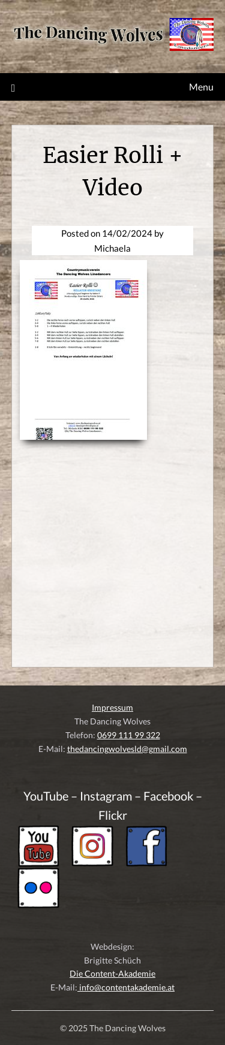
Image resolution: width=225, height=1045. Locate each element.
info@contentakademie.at (126, 987)
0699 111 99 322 (128, 735)
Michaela (112, 248)
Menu (201, 86)
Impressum (112, 707)
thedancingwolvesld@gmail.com (127, 749)
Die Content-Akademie (112, 973)
